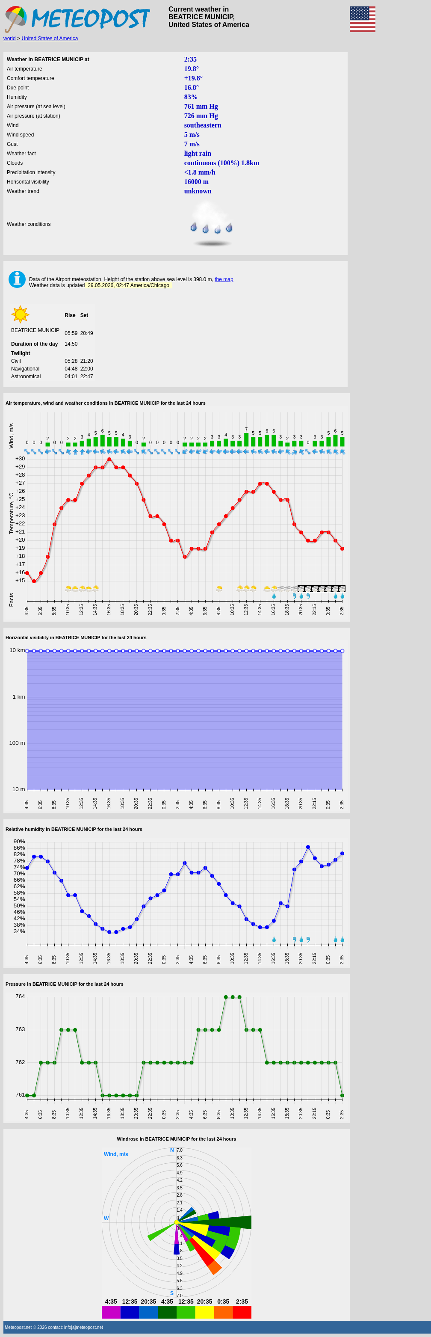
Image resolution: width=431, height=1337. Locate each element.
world (9, 39)
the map (224, 279)
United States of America (49, 39)
